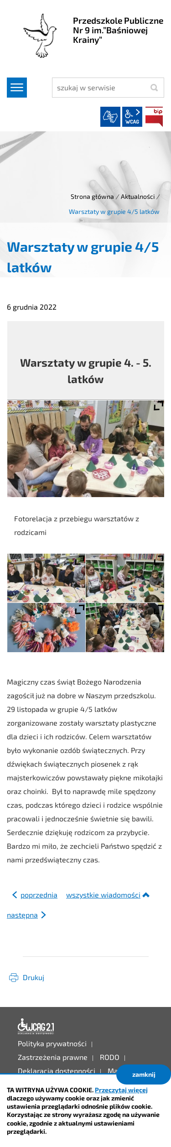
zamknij (143, 1074)
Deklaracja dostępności (36, 1027)
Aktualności (138, 196)
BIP (154, 117)
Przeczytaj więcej (121, 1090)
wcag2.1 (132, 117)
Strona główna (92, 196)
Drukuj (33, 977)
